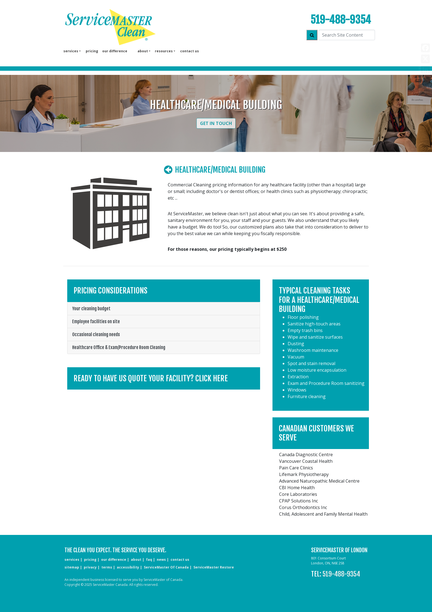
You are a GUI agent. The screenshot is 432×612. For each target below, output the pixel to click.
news (161, 559)
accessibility (128, 567)
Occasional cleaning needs (96, 334)
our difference (114, 51)
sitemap (71, 567)
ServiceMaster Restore (213, 567)
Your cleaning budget (91, 308)
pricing (92, 51)
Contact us (189, 51)
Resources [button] (164, 51)
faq (149, 559)
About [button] (142, 51)
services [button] (70, 51)
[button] (163, 378)
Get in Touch (216, 123)
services (71, 559)
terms (106, 567)
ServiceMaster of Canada (166, 567)
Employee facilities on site (96, 321)
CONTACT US (180, 559)
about (136, 559)
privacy (90, 567)
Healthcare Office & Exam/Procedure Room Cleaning (118, 347)
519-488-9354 (340, 19)
